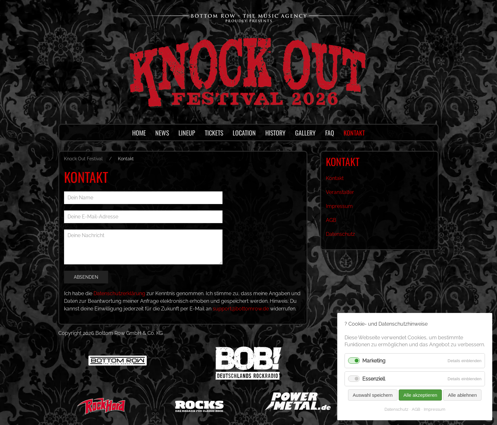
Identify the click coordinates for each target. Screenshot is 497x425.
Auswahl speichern (372, 395)
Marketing (374, 361)
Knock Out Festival (83, 158)
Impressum (339, 206)
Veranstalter (340, 192)
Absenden (86, 277)
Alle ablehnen (462, 395)
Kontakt (335, 178)
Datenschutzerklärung (119, 293)
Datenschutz (340, 234)
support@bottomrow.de (241, 309)
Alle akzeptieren (420, 395)
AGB (331, 220)
